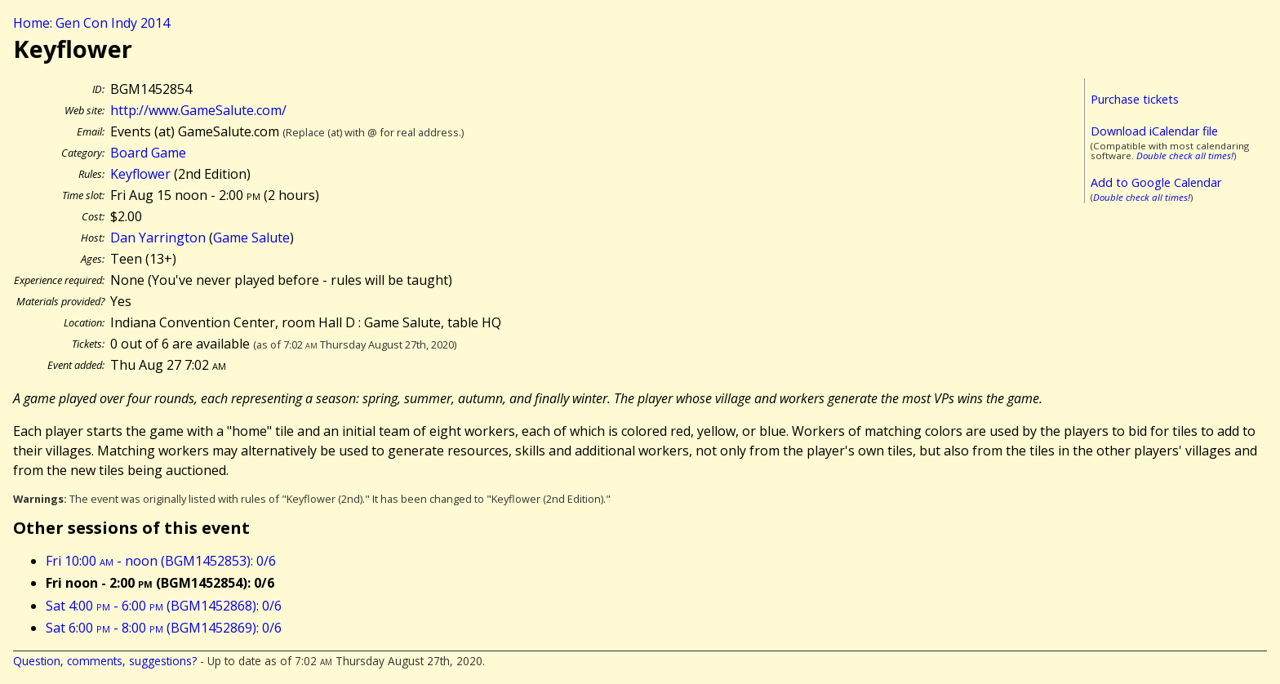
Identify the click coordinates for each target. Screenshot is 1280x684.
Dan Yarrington (158, 238)
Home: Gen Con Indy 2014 (91, 23)
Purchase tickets (1135, 99)
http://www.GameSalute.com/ (198, 110)
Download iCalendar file (1154, 131)
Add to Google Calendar (1156, 182)
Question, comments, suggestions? (105, 660)
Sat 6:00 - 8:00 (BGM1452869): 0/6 (164, 628)
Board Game (148, 153)
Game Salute (251, 238)
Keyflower (140, 174)
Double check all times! (1184, 155)
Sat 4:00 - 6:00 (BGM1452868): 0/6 (164, 606)
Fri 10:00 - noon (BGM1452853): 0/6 (161, 561)
